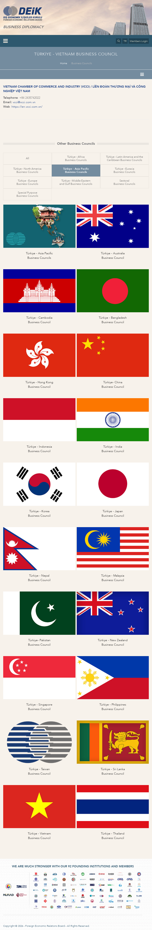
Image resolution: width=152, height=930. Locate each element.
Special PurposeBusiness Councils (27, 194)
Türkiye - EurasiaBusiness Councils (124, 170)
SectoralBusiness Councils (124, 182)
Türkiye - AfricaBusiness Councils (76, 158)
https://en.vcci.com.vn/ (27, 107)
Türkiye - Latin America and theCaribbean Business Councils (124, 158)
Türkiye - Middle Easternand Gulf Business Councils (75, 182)
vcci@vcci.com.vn (24, 102)
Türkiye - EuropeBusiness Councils (27, 182)
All (27, 158)
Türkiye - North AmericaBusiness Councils (27, 170)
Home (63, 63)
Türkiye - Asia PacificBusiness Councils (76, 170)
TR (125, 41)
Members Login (139, 41)
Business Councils (81, 63)
